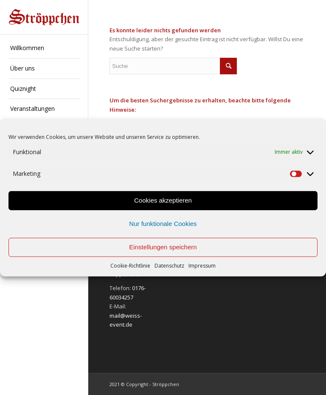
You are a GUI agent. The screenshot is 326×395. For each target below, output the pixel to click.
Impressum (202, 265)
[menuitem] (44, 48)
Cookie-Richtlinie (130, 265)
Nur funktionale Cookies (163, 223)
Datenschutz (169, 265)
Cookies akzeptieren (163, 200)
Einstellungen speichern (163, 247)
